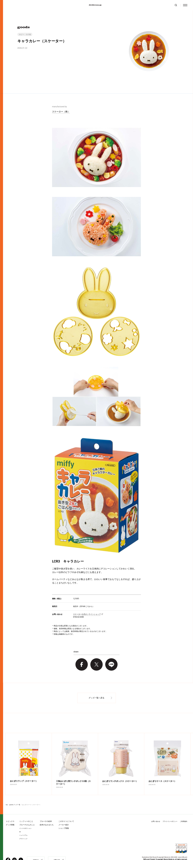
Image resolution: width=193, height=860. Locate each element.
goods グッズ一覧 (14, 796)
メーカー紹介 (63, 816)
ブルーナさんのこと (27, 816)
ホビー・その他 (25, 34)
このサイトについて (66, 813)
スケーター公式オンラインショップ (87, 614)
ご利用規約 (183, 813)
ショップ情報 (63, 820)
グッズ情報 (10, 816)
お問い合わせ (155, 813)
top (7, 796)
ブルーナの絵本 (46, 813)
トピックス (10, 813)
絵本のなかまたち (47, 816)
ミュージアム (23, 827)
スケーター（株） (61, 111)
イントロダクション (25, 820)
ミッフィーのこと (26, 813)
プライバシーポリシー (170, 813)
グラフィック (23, 830)
